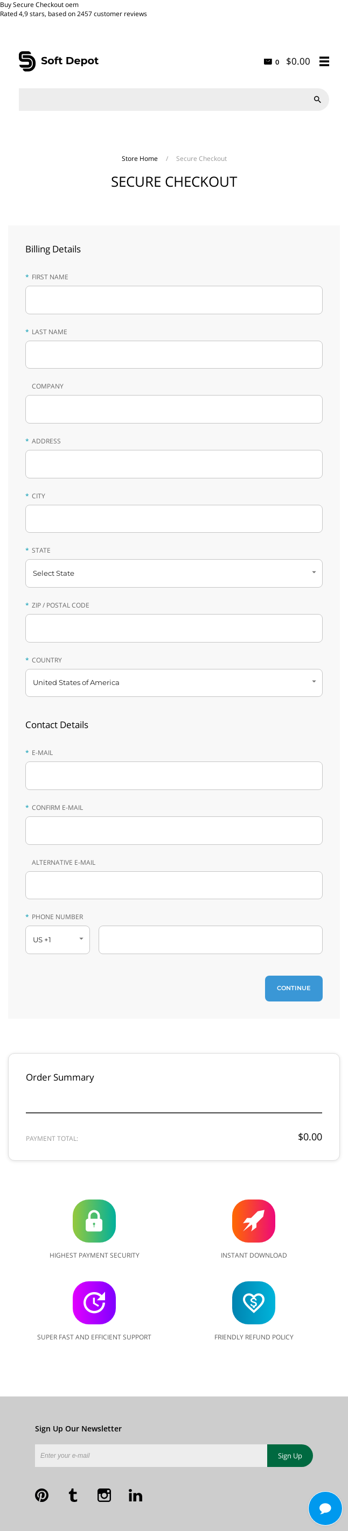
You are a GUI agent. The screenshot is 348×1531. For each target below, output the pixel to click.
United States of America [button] (76, 682)
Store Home (140, 158)
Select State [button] (53, 573)
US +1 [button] (42, 939)
